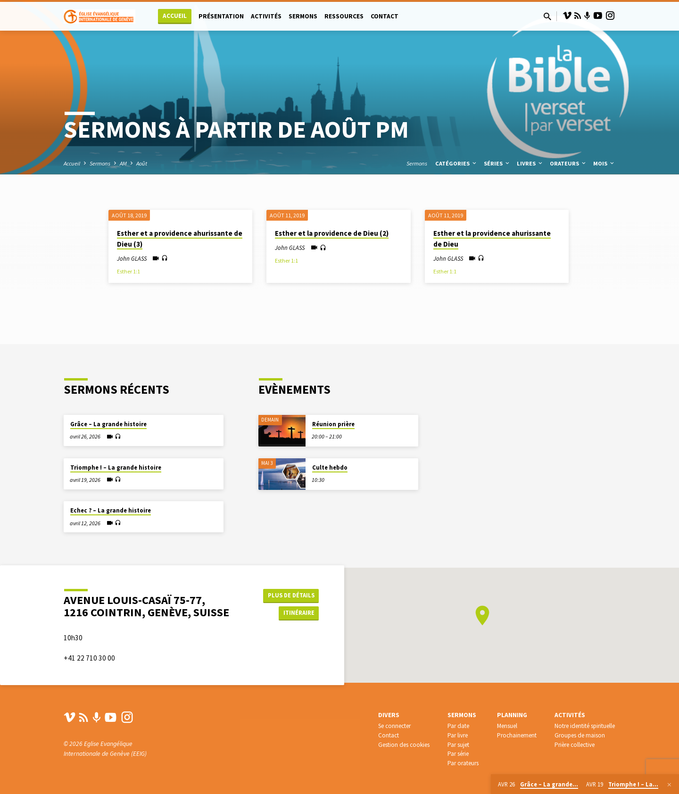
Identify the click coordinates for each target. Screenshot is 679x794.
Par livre (457, 736)
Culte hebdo (330, 456)
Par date (458, 727)
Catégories (456, 163)
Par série (458, 755)
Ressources (344, 16)
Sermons (303, 16)
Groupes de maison (580, 736)
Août (141, 163)
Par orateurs (463, 764)
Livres (530, 163)
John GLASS (132, 258)
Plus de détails (289, 589)
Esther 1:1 (128, 271)
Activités (266, 16)
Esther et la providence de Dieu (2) (332, 233)
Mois (604, 163)
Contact (384, 16)
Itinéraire (295, 608)
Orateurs (568, 163)
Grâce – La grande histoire (108, 413)
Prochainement (517, 736)
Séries (497, 163)
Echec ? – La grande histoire (110, 499)
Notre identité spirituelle (585, 727)
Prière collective (575, 745)
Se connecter (394, 727)
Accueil (175, 16)
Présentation (221, 16)
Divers (388, 716)
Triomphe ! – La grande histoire (115, 456)
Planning (512, 716)
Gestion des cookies (404, 745)
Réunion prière (333, 413)
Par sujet (458, 745)
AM (123, 163)
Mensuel (507, 727)
